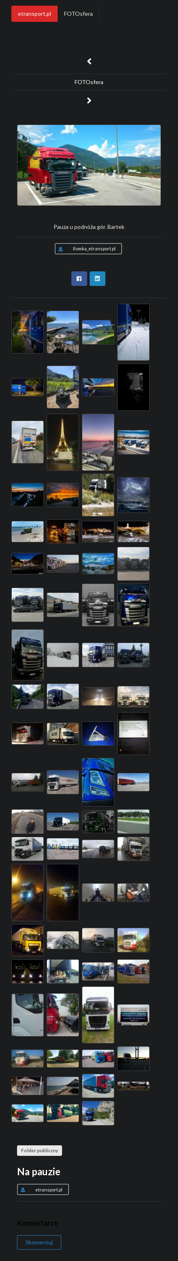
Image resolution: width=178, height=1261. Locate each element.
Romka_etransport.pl (85, 248)
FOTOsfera (78, 13)
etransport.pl (34, 13)
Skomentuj (39, 1242)
